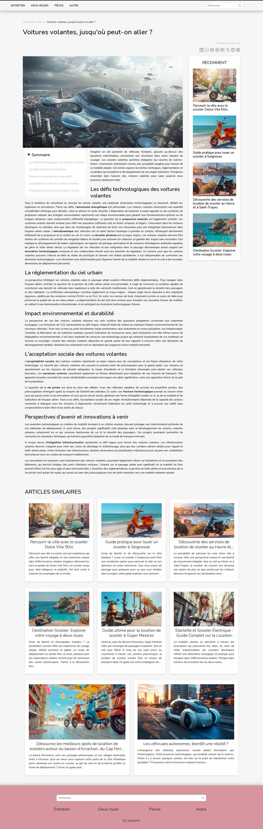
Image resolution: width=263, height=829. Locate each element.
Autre (73, 5)
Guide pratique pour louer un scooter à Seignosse (213, 154)
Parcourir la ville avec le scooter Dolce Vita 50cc (210, 107)
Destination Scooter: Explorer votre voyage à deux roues (214, 252)
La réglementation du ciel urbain (47, 169)
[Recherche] (224, 5)
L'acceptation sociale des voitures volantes (54, 183)
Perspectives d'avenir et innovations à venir (54, 190)
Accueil (27, 22)
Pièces (59, 5)
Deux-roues (39, 5)
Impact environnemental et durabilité (50, 176)
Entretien (18, 5)
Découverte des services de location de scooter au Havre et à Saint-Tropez (213, 203)
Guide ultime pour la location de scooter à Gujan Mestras (131, 633)
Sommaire (41, 155)
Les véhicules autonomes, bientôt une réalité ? (185, 744)
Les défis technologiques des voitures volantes (56, 162)
